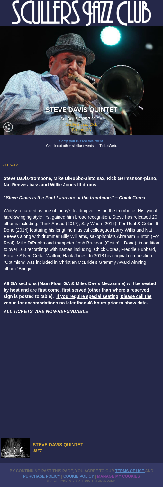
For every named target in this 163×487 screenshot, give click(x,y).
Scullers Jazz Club (81, 124)
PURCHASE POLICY (42, 476)
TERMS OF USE (130, 471)
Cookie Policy (79, 476)
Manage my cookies (118, 476)
